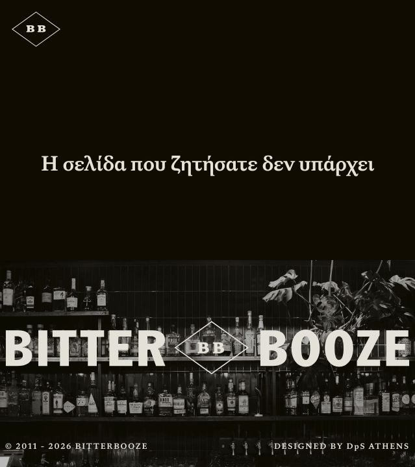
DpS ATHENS (378, 446)
